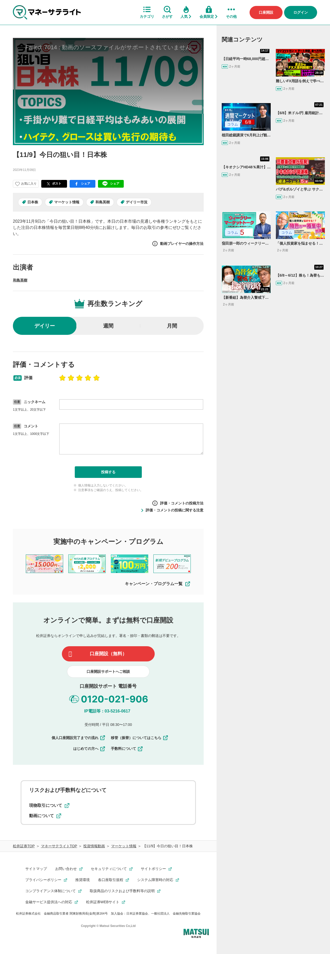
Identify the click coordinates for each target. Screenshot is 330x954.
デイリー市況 (136, 202)
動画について (45, 816)
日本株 (32, 202)
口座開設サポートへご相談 (108, 671)
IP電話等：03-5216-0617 (107, 711)
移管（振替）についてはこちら (140, 738)
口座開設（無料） (108, 653)
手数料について (127, 748)
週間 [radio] (108, 326)
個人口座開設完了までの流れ (79, 738)
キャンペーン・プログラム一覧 (158, 584)
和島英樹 (102, 202)
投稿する (108, 472)
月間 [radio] (172, 326)
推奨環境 (82, 880)
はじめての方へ (89, 748)
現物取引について (49, 805)
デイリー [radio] (44, 326)
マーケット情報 (66, 202)
